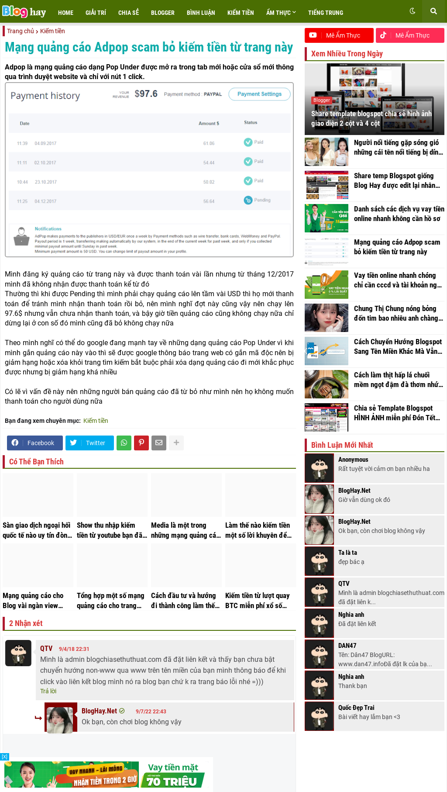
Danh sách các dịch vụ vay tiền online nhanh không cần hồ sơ (399, 221)
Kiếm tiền (52, 31)
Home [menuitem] (65, 12)
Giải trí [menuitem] (96, 12)
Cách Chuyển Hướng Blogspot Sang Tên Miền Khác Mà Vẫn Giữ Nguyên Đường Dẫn (398, 354)
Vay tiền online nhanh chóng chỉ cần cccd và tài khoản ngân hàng (399, 288)
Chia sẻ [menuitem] (128, 12)
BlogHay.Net (99, 711)
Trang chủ (20, 31)
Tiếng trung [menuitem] (325, 12)
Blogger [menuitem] (163, 12)
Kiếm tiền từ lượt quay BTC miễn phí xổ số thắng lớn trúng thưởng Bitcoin (259, 600)
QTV (46, 648)
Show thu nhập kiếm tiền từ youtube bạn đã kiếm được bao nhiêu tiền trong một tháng (109, 530)
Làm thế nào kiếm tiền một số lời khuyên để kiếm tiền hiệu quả (257, 530)
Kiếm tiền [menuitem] (240, 12)
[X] (4, 757)
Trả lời (48, 691)
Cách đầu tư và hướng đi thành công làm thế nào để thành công (183, 600)
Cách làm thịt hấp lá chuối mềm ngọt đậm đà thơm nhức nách (398, 388)
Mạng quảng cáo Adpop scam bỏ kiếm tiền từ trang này (397, 255)
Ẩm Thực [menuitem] (278, 12)
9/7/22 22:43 (151, 712)
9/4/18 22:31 (74, 649)
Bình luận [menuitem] (201, 12)
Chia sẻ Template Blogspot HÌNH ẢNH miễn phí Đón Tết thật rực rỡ (394, 421)
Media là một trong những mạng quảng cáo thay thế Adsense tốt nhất (185, 530)
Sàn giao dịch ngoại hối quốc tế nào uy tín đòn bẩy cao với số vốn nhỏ (36, 530)
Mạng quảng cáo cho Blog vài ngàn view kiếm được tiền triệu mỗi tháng (33, 600)
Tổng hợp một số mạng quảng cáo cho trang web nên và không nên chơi (110, 600)
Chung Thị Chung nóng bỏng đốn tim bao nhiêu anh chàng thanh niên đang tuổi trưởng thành (396, 321)
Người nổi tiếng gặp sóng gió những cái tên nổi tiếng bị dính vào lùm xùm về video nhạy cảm (398, 155)
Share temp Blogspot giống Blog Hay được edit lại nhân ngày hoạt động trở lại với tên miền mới (397, 188)
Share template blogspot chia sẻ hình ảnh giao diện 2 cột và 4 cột (371, 126)
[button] (412, 11)
